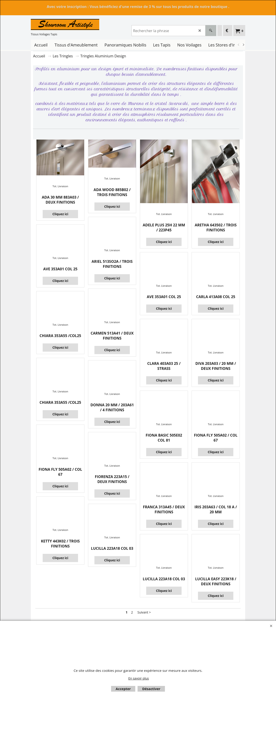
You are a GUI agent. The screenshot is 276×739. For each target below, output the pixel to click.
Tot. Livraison (60, 186)
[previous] (239, 45)
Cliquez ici (60, 214)
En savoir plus (138, 678)
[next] (243, 45)
